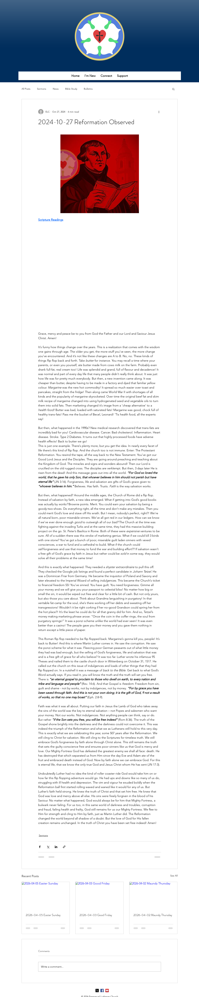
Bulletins (88, 88)
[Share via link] (64, 846)
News (56, 88)
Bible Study (71, 88)
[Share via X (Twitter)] (47, 846)
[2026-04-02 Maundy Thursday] (153, 895)
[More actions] (159, 112)
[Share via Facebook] (39, 846)
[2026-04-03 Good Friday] (99, 895)
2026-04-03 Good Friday (96, 915)
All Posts (26, 88)
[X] (97, 990)
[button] (90, 76)
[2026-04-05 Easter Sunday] (46, 895)
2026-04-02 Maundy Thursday (152, 915)
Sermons (41, 88)
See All (174, 875)
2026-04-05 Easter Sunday (43, 915)
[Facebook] (102, 990)
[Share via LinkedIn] (56, 846)
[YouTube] (107, 990)
